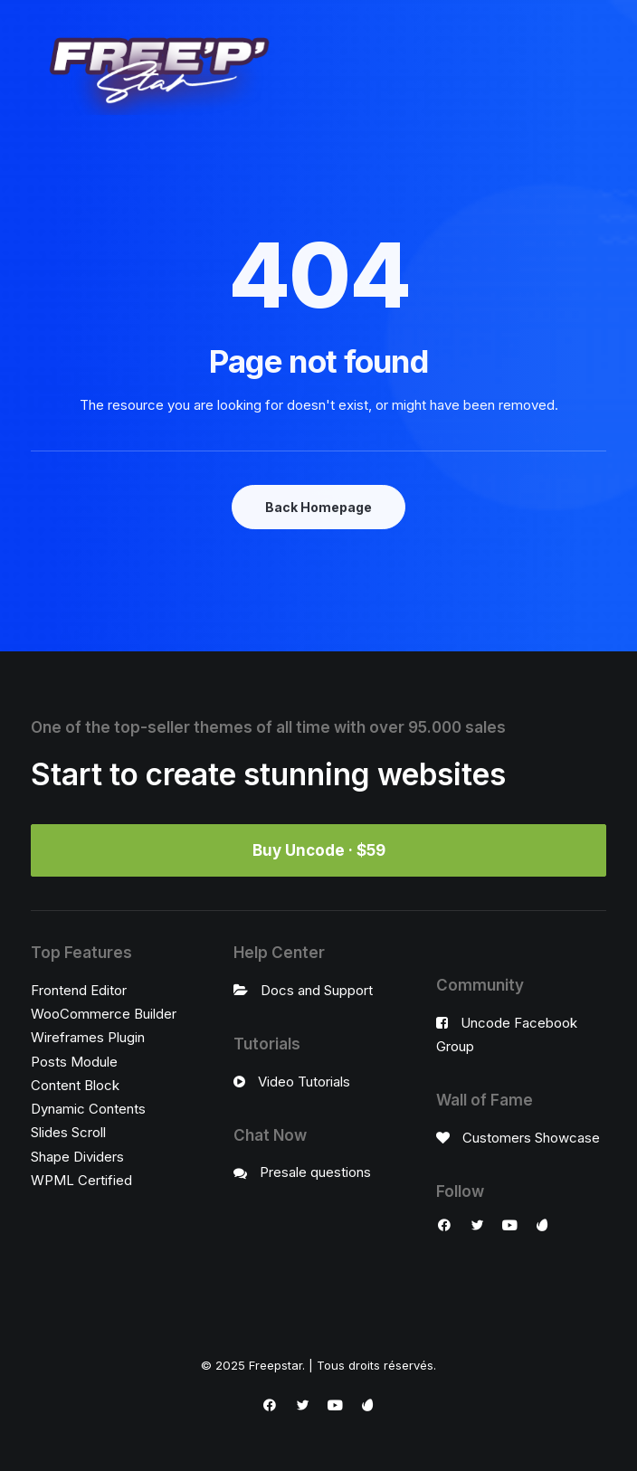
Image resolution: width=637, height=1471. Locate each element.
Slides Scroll (68, 1132)
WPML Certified (81, 1180)
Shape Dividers (77, 1156)
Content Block (75, 1085)
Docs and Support (317, 990)
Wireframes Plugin (88, 1037)
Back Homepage (318, 507)
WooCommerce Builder (103, 1013)
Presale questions (315, 1172)
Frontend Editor (79, 990)
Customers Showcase (531, 1137)
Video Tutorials (304, 1081)
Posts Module (74, 1061)
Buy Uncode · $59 (318, 850)
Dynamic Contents (88, 1108)
